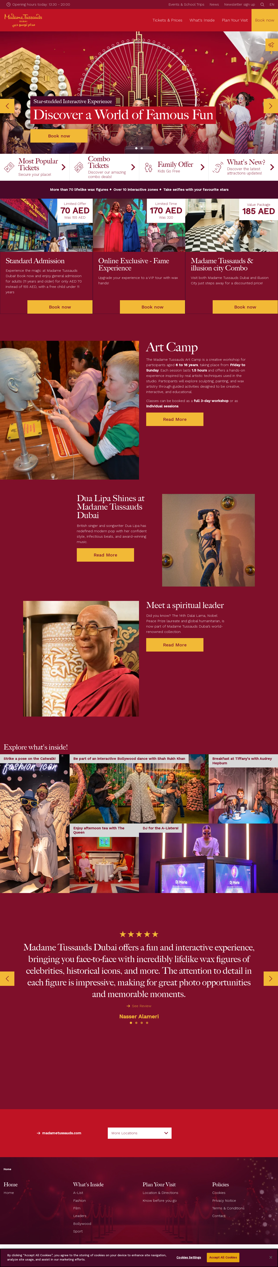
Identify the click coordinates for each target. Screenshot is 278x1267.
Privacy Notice (224, 1187)
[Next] (271, 99)
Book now (264, 20)
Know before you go (160, 1187)
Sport (78, 1218)
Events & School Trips (186, 4)
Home (7, 1156)
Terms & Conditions (228, 1195)
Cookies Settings (189, 1257)
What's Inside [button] (202, 20)
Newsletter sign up (239, 4)
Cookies (218, 1179)
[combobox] (140, 1120)
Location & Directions (160, 1179)
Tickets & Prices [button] (167, 20)
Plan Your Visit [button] (235, 20)
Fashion (79, 1187)
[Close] (271, 1257)
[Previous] (7, 99)
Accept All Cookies (223, 1257)
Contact (218, 1202)
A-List (78, 1179)
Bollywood (82, 1210)
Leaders (79, 1202)
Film (76, 1195)
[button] (136, 135)
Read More (175, 416)
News (214, 4)
